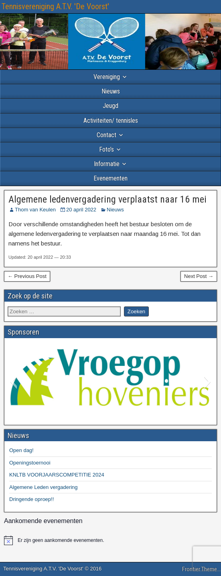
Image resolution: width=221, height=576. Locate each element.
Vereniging (106, 77)
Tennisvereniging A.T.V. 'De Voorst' (55, 6)
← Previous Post (27, 276)
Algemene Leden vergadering (43, 487)
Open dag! (21, 450)
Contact (106, 135)
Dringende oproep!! (31, 499)
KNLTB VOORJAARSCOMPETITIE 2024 (56, 475)
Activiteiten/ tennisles (110, 120)
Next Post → (198, 276)
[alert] (110, 540)
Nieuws (110, 91)
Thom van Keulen (35, 210)
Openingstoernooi (30, 463)
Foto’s (106, 149)
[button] (13, 381)
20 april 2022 (81, 210)
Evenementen (110, 178)
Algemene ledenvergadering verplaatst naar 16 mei (107, 199)
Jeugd (110, 106)
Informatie (107, 164)
